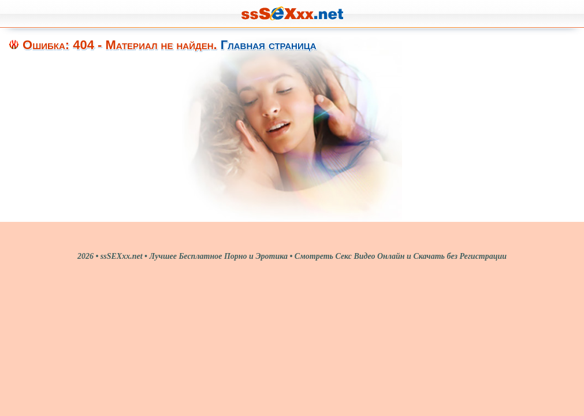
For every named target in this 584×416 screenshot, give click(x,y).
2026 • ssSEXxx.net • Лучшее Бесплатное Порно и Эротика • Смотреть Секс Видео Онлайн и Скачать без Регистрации (292, 256)
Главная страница (269, 45)
